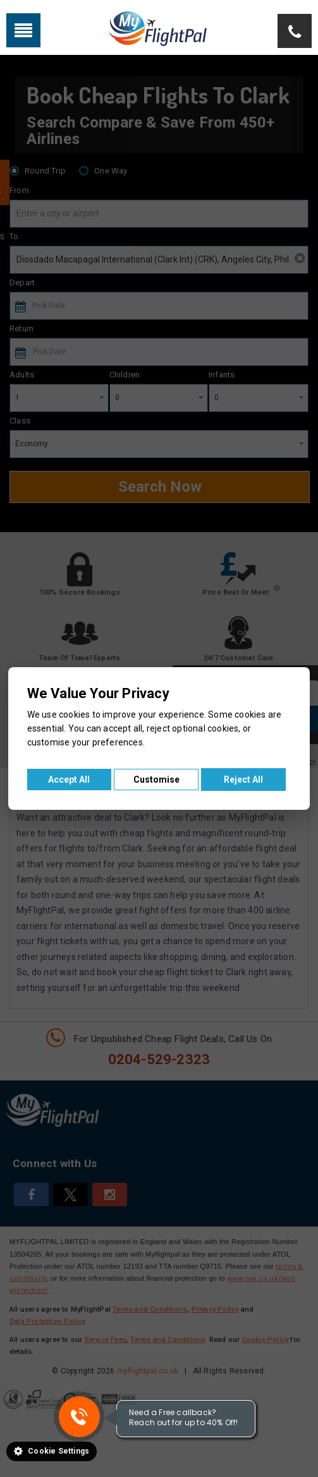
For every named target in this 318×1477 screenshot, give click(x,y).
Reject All (243, 779)
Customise (156, 779)
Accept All (69, 779)
